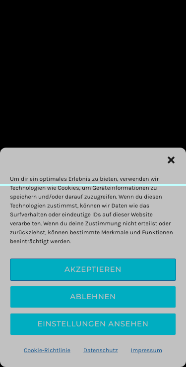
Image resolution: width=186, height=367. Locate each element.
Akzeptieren (93, 269)
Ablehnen (93, 296)
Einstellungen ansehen (93, 323)
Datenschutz (100, 350)
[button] (171, 160)
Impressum (146, 350)
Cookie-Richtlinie (47, 350)
